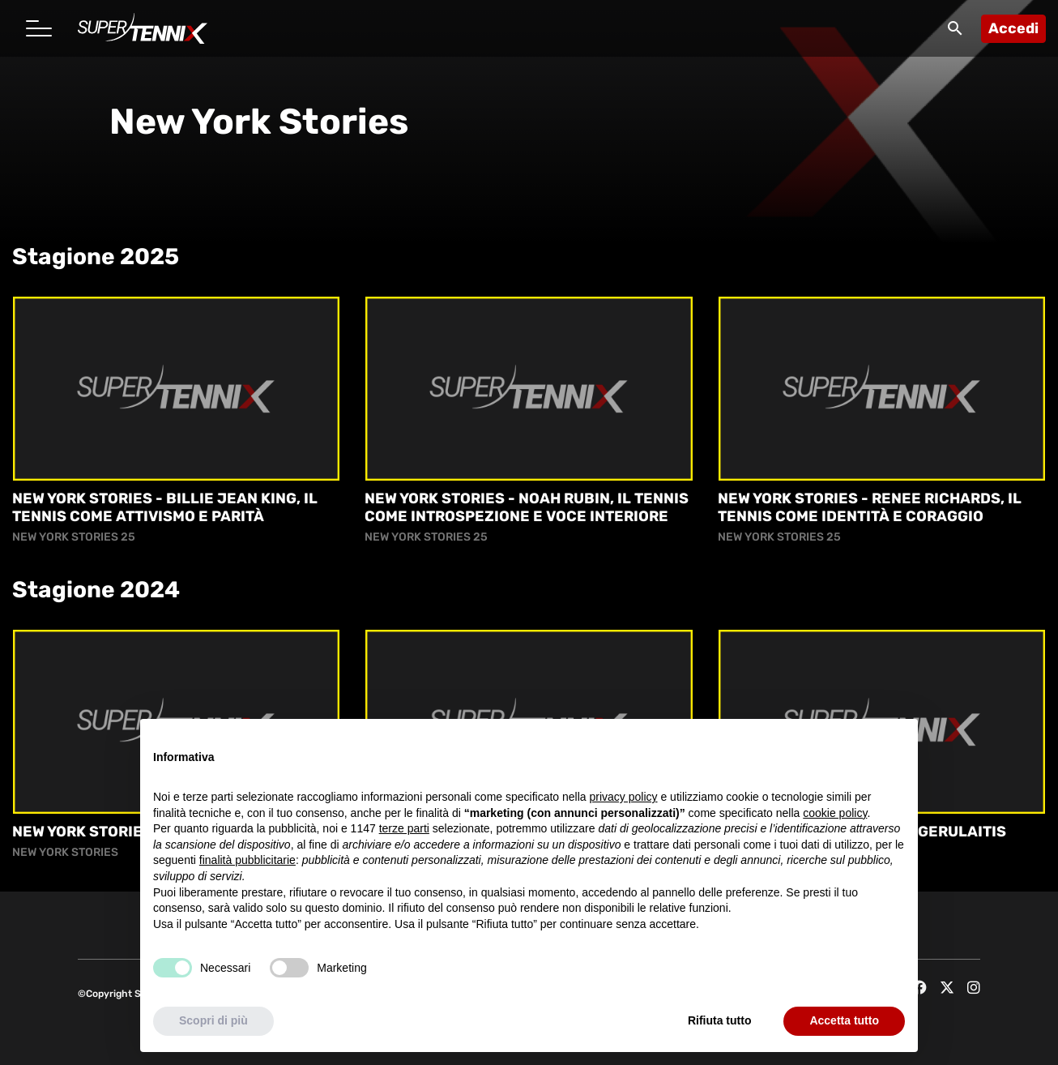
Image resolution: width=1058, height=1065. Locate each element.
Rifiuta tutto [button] (720, 1021)
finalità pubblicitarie (247, 860)
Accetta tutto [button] (844, 1021)
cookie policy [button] (835, 812)
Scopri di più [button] (213, 1021)
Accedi (1013, 28)
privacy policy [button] (624, 796)
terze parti (404, 829)
